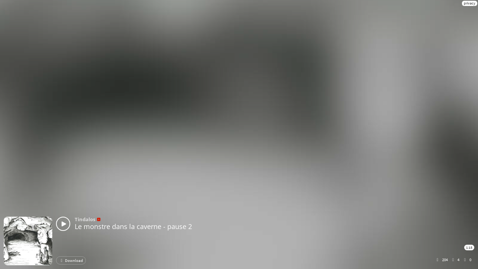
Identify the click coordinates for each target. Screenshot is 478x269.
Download (71, 260)
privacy (469, 3)
